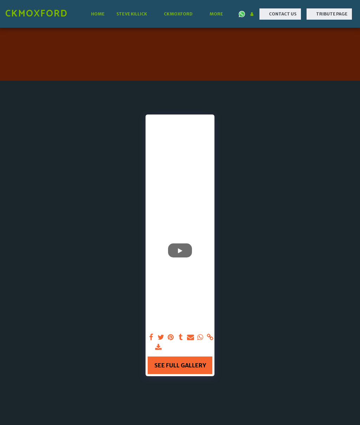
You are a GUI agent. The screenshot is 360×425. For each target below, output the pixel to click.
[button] (134, 14)
